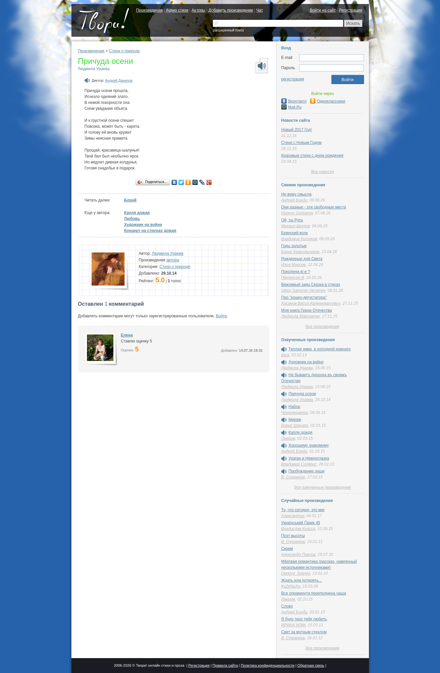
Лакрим (288, 438)
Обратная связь (311, 665)
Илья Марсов (293, 264)
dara (285, 355)
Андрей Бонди (294, 200)
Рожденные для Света (302, 258)
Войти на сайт (323, 10)
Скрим (287, 548)
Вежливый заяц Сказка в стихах (310, 284)
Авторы (198, 10)
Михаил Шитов (295, 226)
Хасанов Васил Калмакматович (310, 303)
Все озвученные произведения (322, 487)
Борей (130, 200)
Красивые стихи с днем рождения (312, 155)
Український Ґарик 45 (300, 522)
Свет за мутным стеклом (304, 632)
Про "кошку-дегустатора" (304, 297)
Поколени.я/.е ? (295, 271)
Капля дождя (137, 212)
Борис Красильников (300, 251)
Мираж (295, 419)
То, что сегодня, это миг (303, 510)
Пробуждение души (307, 471)
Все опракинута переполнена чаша (313, 593)
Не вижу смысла (296, 194)
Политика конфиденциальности (267, 665)
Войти (221, 316)
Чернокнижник (294, 412)
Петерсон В (292, 277)
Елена (127, 335)
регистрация (292, 79)
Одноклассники (327, 101)
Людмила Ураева (94, 69)
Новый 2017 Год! (296, 129)
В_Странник (293, 477)
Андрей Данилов (119, 80)
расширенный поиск (228, 30)
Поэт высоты (293, 535)
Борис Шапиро (294, 425)
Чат (259, 10)
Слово (287, 606)
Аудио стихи (177, 10)
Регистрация (350, 10)
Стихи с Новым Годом (301, 142)
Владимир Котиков (299, 239)
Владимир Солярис (299, 464)
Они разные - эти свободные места (313, 207)
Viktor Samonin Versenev (303, 290)
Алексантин (292, 516)
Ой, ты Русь (292, 220)
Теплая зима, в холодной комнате (320, 349)
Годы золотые (294, 246)
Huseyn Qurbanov (297, 213)
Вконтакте (294, 101)
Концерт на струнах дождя (150, 230)
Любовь (132, 218)
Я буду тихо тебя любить (304, 619)
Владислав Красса (298, 528)
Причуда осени (302, 393)
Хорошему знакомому (309, 445)
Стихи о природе (124, 51)
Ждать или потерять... (301, 580)
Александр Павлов (298, 554)
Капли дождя (300, 432)
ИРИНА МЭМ (293, 625)
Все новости (322, 171)
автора (172, 260)
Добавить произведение (231, 10)
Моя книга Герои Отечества (306, 310)
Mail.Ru (291, 107)
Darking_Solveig (295, 573)
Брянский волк (294, 233)
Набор (294, 406)
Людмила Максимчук (300, 316)
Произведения (149, 10)
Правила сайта (225, 665)
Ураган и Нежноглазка (309, 458)
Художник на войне (143, 224)
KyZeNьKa (290, 586)
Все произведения (322, 326)
